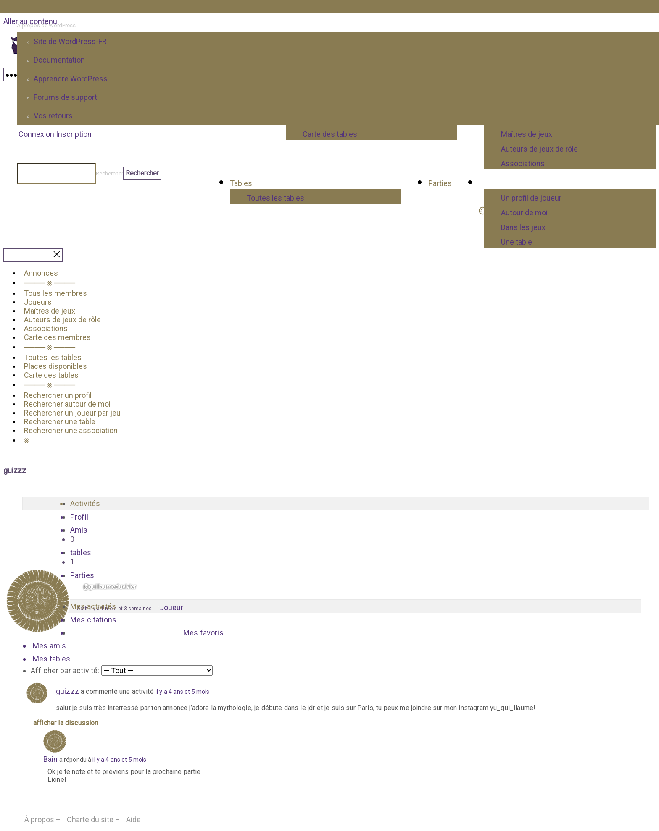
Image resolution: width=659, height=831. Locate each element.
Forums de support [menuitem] (65, 97)
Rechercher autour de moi (67, 404)
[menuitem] (338, 25)
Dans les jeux (523, 227)
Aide (133, 819)
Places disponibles (55, 366)
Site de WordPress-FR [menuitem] (70, 41)
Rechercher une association (71, 430)
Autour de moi (524, 212)
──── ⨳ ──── (49, 282)
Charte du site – (93, 819)
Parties (82, 575)
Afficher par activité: (65, 670)
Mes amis (49, 645)
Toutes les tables (275, 197)
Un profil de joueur (531, 197)
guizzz (67, 691)
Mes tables (52, 658)
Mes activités (93, 606)
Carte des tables (51, 375)
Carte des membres (57, 337)
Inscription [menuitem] (74, 134)
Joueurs (38, 302)
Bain (50, 759)
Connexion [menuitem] (36, 134)
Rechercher (109, 173)
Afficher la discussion (65, 723)
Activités (85, 503)
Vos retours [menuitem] (53, 115)
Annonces (41, 273)
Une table (516, 242)
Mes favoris (203, 632)
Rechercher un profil (58, 395)
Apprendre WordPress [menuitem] (71, 78)
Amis (335, 534)
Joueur (171, 607)
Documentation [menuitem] (59, 59)
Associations (46, 328)
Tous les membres (55, 293)
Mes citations (93, 619)
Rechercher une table (59, 421)
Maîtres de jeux (49, 310)
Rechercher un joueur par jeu (72, 412)
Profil (79, 516)
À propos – (42, 819)
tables (335, 557)
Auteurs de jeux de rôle (62, 319)
